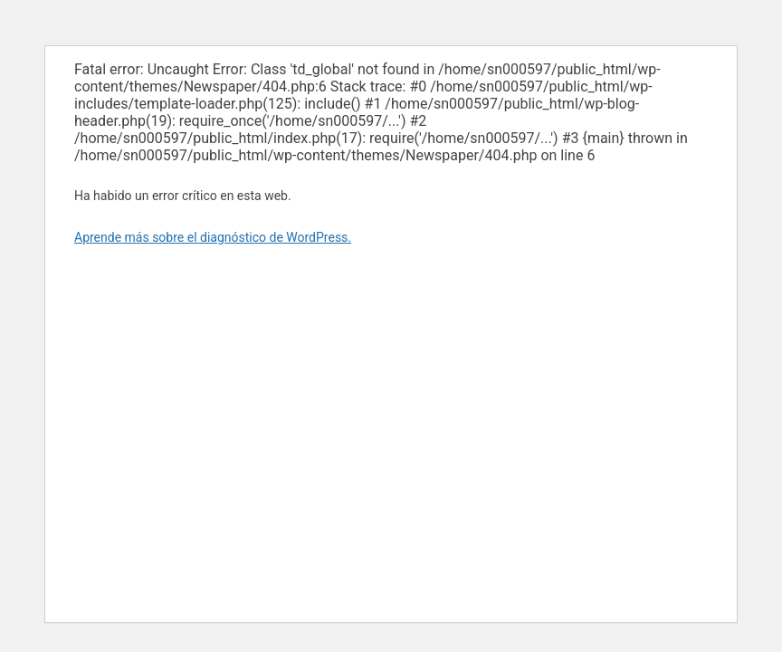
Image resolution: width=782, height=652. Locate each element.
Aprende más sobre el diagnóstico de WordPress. (212, 237)
